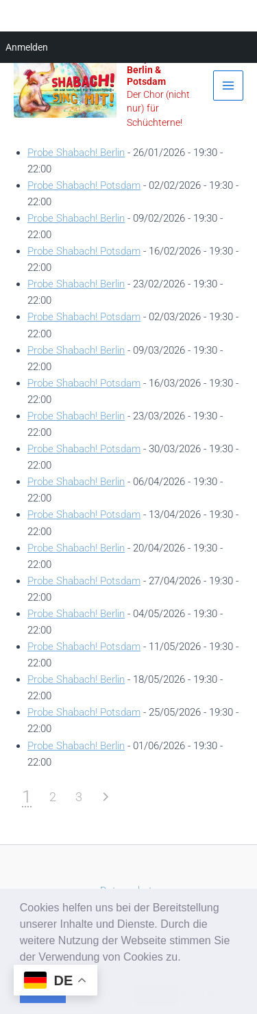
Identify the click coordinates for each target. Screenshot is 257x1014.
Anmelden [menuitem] (26, 47)
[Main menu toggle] (228, 85)
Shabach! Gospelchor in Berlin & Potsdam (157, 64)
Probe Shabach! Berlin (76, 152)
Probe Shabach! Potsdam (83, 185)
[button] (186, 958)
